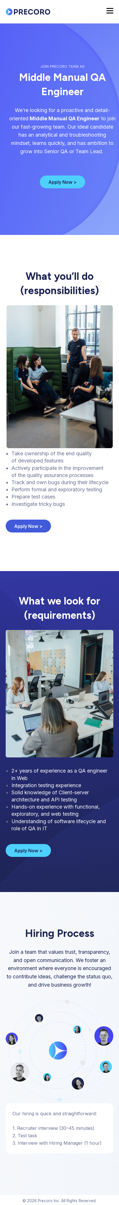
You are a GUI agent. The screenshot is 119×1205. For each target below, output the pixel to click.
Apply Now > (62, 182)
